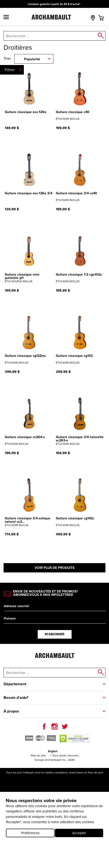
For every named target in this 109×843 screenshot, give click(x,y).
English (52, 751)
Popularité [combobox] (32, 59)
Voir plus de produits (54, 567)
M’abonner (54, 634)
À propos (11, 711)
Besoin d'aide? (16, 697)
